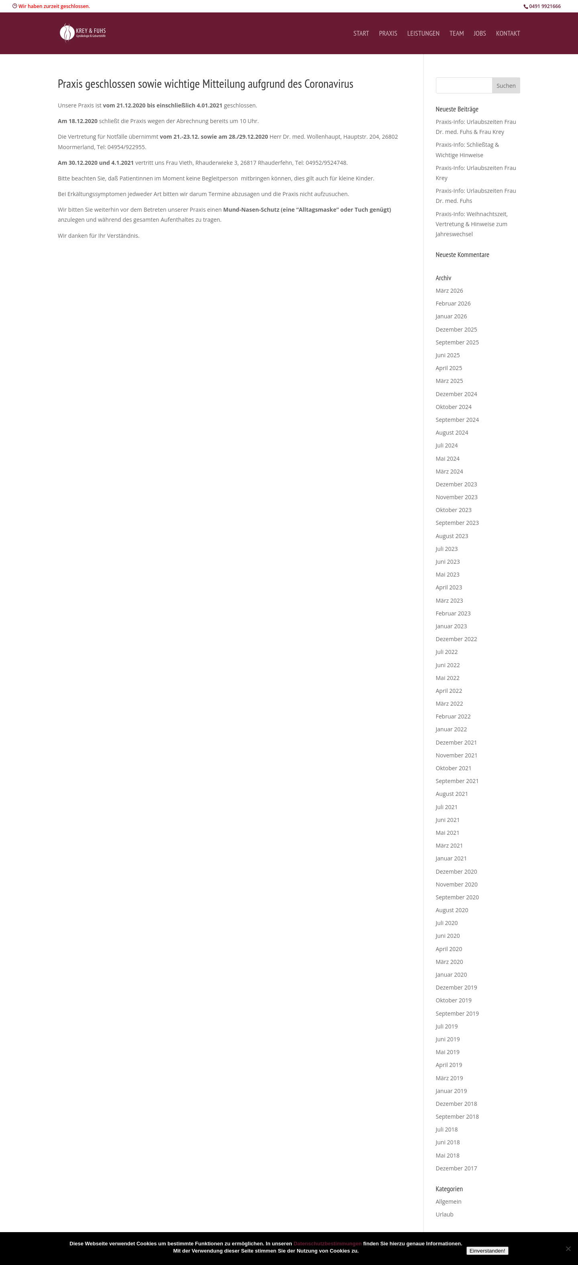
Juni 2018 (448, 1142)
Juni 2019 (448, 1039)
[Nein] (568, 1249)
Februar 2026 (453, 303)
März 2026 (449, 290)
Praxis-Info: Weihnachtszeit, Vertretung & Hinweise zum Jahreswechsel (472, 224)
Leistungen (423, 34)
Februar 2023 (453, 613)
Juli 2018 (447, 1129)
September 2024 (457, 419)
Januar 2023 (451, 626)
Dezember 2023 (456, 484)
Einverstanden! (487, 1251)
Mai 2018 (448, 1155)
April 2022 (449, 690)
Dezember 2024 (456, 394)
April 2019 (449, 1065)
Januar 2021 (451, 858)
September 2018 (457, 1116)
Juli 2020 (447, 923)
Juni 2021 (448, 820)
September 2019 (457, 1013)
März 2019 (449, 1078)
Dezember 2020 (456, 871)
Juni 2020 (448, 935)
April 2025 (449, 368)
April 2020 (449, 949)
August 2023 (452, 536)
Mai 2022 (448, 678)
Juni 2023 (448, 561)
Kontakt (508, 34)
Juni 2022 (448, 665)
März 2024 (449, 471)
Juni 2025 (448, 355)
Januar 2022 (451, 729)
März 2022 (449, 703)
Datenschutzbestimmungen (327, 1244)
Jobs (480, 34)
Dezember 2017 (456, 1168)
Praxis (388, 34)
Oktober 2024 (454, 407)
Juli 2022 (447, 652)
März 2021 (449, 845)
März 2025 (449, 381)
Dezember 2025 (456, 329)
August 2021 (452, 793)
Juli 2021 (447, 807)
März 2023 (449, 600)
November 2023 (457, 497)
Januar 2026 (451, 316)
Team (457, 34)
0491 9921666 (545, 6)
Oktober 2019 (454, 1000)
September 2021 (457, 781)
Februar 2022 (453, 716)
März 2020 (449, 961)
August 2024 (452, 432)
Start (361, 34)
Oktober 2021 (454, 768)
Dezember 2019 (456, 987)
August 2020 (452, 910)
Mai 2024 (448, 458)
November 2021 (457, 755)
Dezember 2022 (456, 639)
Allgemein (449, 1201)
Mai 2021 (448, 832)
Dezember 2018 (456, 1103)
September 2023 (457, 522)
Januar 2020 (451, 974)
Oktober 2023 (454, 510)
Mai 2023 (448, 574)
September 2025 (457, 342)
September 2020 (457, 897)
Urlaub (445, 1214)
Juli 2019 (447, 1026)
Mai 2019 (448, 1052)
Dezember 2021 (456, 742)
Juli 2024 (447, 445)
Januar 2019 (451, 1091)
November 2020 (457, 884)
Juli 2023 (447, 549)
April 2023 (449, 587)
